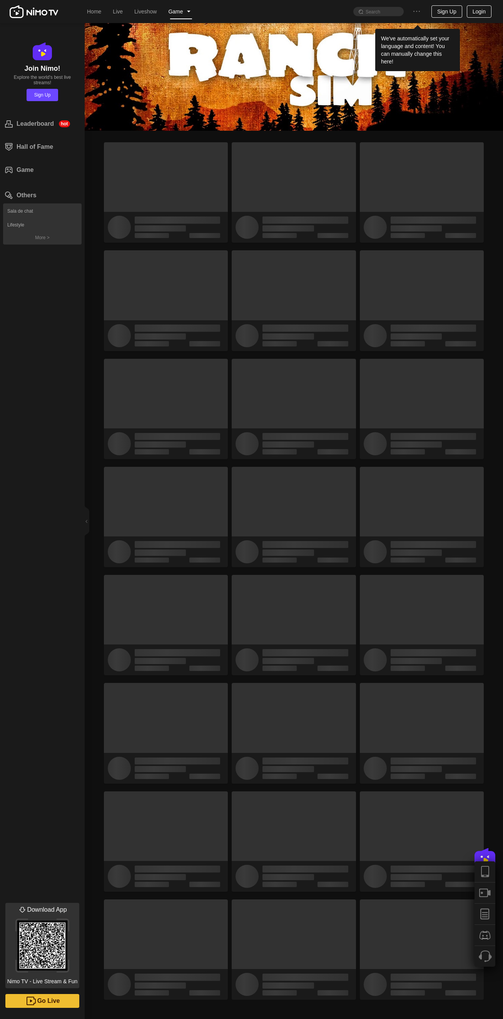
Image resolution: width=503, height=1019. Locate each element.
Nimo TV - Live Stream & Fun (42, 943)
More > (42, 237)
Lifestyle (15, 225)
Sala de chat (20, 211)
